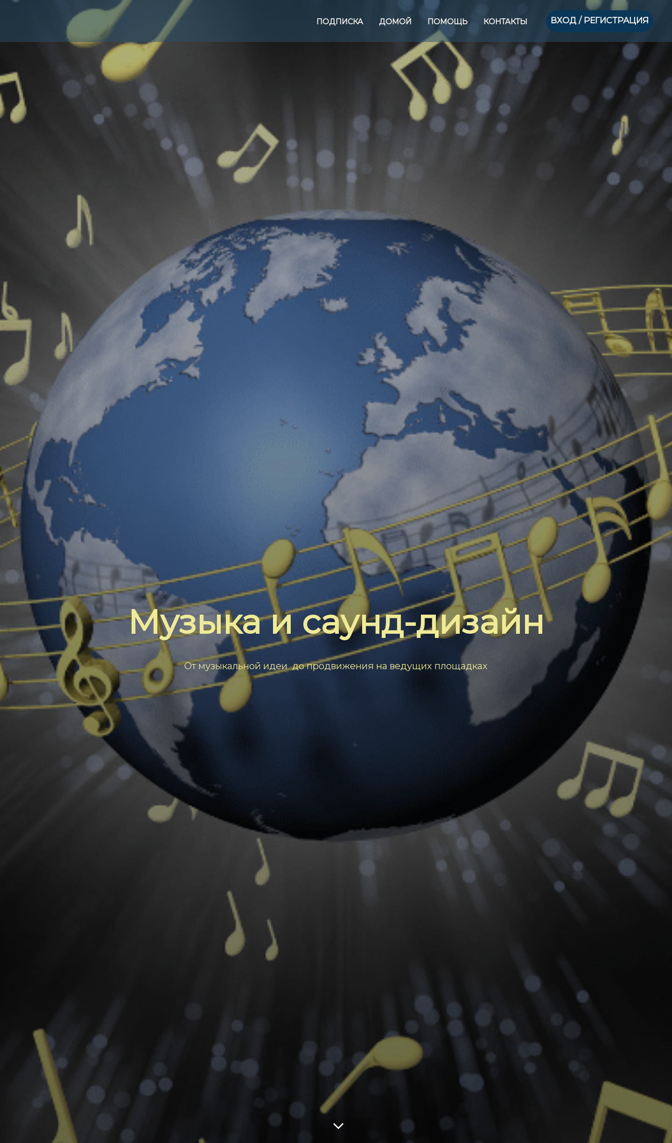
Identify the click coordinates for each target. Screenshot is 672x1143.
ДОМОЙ (396, 21)
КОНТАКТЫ (505, 21)
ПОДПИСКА (340, 21)
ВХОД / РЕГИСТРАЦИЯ (600, 20)
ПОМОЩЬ (448, 21)
